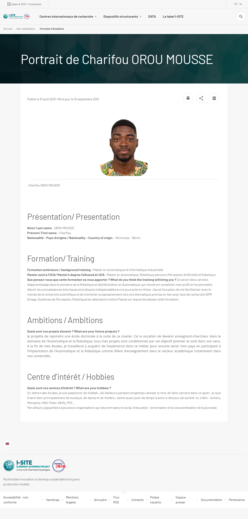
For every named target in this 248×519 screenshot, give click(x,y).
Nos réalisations (26, 28)
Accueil (7, 28)
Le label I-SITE (173, 16)
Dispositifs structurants (122, 16)
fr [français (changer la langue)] (235, 4)
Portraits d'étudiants (52, 28)
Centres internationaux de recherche (68, 16)
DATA (152, 16)
